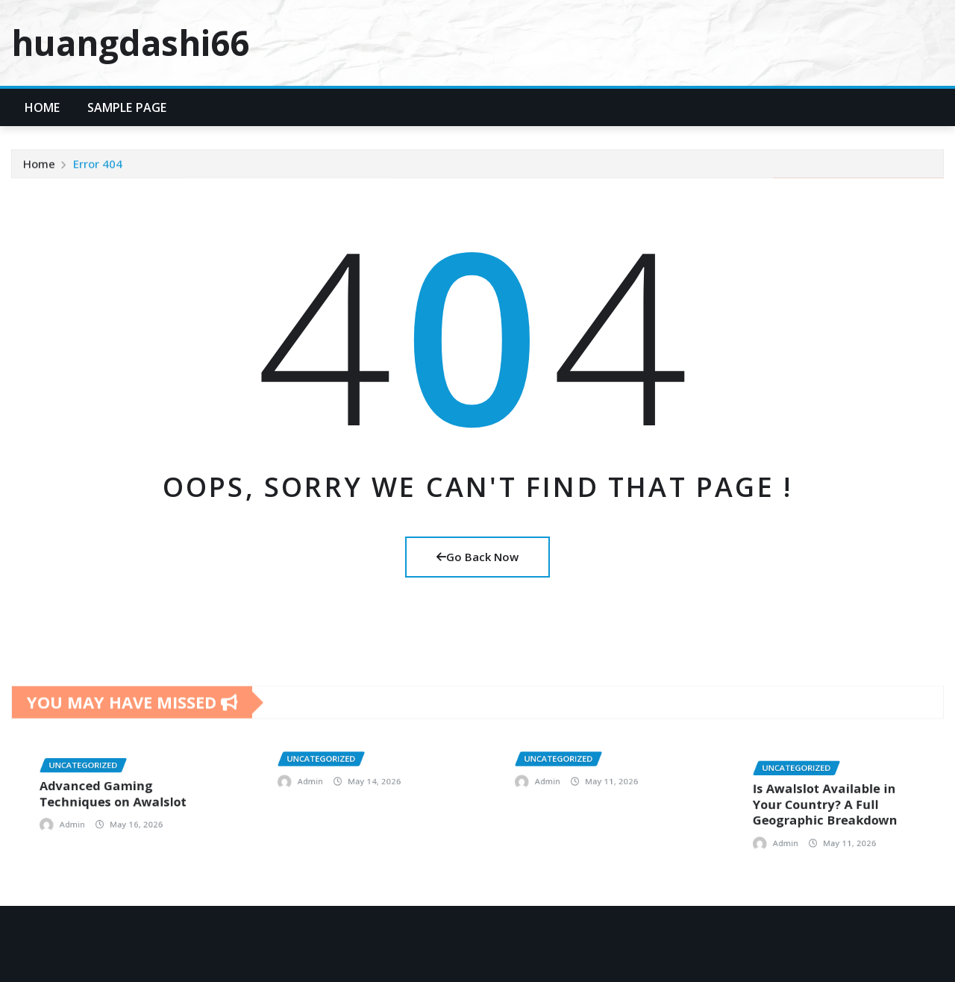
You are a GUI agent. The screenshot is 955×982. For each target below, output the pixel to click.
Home (42, 107)
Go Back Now (477, 556)
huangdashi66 (130, 42)
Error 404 (97, 170)
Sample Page (127, 107)
